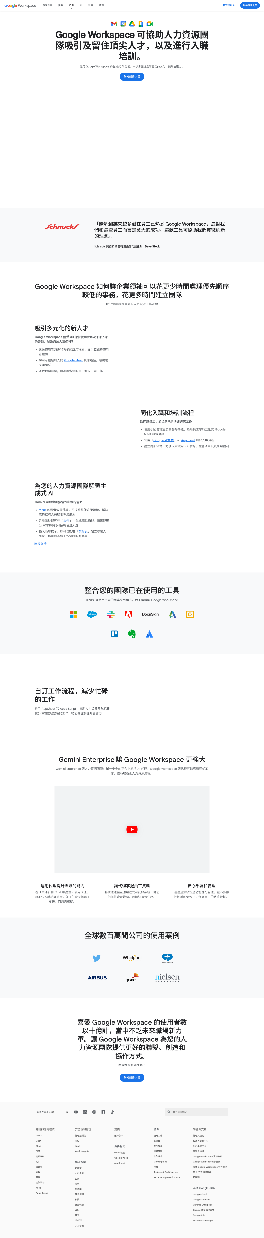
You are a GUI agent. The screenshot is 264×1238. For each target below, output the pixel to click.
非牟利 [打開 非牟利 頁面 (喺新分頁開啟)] (78, 1220)
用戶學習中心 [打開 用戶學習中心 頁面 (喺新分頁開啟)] (199, 1146)
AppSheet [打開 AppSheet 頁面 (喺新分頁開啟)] (119, 1163)
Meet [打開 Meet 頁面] (38, 1140)
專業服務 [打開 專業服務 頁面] (79, 1194)
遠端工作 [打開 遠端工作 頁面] (158, 1135)
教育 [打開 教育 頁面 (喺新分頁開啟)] (77, 1215)
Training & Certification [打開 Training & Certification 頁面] (166, 1172)
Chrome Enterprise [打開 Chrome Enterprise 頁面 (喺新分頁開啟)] (202, 1204)
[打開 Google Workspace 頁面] (20, 5)
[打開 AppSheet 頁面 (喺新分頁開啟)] (188, 440)
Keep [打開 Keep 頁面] (38, 1187)
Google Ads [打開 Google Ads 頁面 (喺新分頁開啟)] (199, 1215)
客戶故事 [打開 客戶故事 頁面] (158, 1146)
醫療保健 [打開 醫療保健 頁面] (79, 1204)
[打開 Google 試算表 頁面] (163, 440)
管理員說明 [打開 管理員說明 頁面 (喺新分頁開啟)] (198, 1135)
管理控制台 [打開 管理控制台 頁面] (80, 1135)
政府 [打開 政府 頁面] (77, 1210)
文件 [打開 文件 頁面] (38, 1161)
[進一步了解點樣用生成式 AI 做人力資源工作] (40, 544)
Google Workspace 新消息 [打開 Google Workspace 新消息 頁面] (206, 1161)
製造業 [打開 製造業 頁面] (78, 1189)
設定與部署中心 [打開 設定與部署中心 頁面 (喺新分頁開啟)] (200, 1140)
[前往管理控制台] (229, 5)
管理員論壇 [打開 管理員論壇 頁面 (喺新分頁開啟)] (198, 1151)
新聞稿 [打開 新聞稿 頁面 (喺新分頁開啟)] (196, 1177)
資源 (101, 5)
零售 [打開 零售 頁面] (77, 1183)
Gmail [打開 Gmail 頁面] (39, 1135)
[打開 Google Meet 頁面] (73, 360)
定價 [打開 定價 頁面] (90, 5)
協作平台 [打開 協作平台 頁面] (40, 1182)
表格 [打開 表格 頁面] (38, 1177)
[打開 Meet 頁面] (42, 510)
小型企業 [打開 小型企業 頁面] (79, 1173)
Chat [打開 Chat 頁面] (38, 1146)
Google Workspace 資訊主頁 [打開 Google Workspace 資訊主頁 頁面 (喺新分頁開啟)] (207, 1156)
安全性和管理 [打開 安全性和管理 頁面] (83, 1129)
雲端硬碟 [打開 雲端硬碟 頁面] (40, 1156)
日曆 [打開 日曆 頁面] (38, 1151)
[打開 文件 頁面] (66, 521)
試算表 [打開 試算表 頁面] (39, 1166)
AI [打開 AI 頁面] (81, 5)
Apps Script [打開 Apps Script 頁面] (42, 1193)
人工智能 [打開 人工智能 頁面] (79, 1225)
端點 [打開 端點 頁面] (77, 1140)
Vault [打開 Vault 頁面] (77, 1146)
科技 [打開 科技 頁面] (77, 1199)
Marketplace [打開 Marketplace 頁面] (160, 1161)
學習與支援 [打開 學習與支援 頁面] (200, 1129)
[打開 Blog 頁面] (51, 1112)
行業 (71, 5)
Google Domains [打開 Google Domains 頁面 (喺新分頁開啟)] (201, 1199)
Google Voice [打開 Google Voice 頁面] (121, 1157)
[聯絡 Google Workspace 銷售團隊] (250, 5)
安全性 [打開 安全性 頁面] (157, 1140)
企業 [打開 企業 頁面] (77, 1178)
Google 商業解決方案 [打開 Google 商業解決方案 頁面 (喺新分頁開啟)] (203, 1210)
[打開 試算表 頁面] (83, 531)
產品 (60, 5)
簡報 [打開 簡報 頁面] (38, 1172)
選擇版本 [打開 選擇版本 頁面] (118, 1135)
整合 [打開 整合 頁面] (156, 1166)
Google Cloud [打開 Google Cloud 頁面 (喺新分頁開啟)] (200, 1194)
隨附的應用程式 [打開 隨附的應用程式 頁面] (45, 1129)
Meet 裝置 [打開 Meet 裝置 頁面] (119, 1152)
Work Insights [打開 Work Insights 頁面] (82, 1151)
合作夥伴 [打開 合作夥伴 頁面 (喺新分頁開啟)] (158, 1156)
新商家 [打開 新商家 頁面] (78, 1168)
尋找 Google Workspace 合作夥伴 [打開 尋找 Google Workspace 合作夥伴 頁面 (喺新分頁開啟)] (210, 1166)
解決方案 (47, 5)
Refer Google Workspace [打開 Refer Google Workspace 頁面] (167, 1177)
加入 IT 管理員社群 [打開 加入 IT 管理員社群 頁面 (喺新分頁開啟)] (202, 1172)
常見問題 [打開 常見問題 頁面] (158, 1151)
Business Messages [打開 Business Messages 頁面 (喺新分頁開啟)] (203, 1220)
